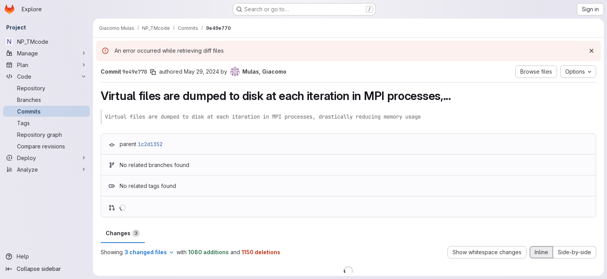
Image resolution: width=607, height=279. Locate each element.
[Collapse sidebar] (46, 269)
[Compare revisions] (46, 146)
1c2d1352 (150, 144)
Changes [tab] (123, 233)
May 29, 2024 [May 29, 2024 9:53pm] (201, 71)
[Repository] (46, 88)
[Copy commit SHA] (153, 72)
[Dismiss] (591, 50)
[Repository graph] (46, 134)
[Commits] (46, 111)
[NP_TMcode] (46, 41)
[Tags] (46, 122)
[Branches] (46, 99)
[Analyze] (46, 169)
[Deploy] (46, 157)
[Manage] (46, 53)
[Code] (46, 76)
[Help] (46, 256)
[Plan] (46, 64)
